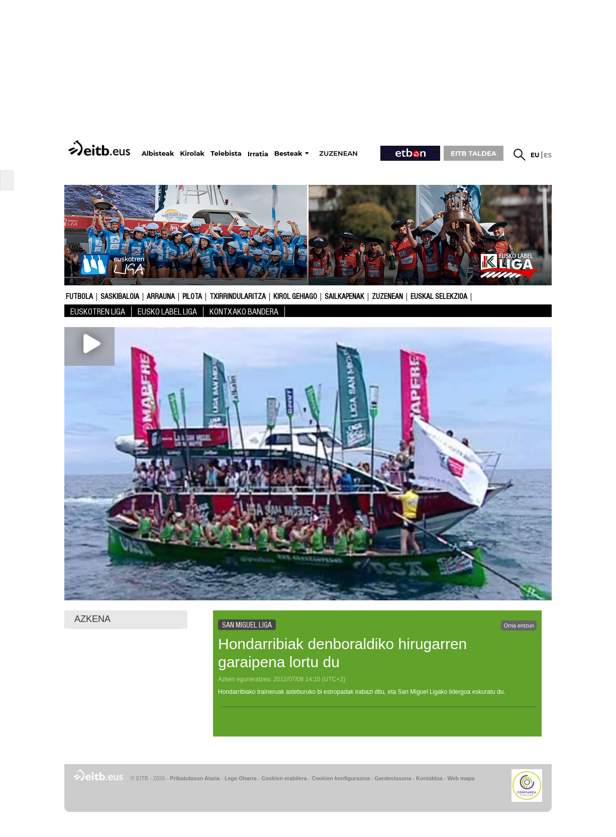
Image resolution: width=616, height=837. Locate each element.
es (548, 155)
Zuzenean (387, 297)
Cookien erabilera (284, 778)
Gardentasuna (393, 778)
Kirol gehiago (295, 297)
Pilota (192, 297)
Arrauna (161, 297)
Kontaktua (429, 778)
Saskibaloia (119, 297)
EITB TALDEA (473, 153)
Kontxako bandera (244, 311)
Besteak (288, 153)
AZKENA (92, 619)
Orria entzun (518, 625)
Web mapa (460, 778)
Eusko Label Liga (167, 311)
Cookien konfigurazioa (341, 778)
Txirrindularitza (238, 297)
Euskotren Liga (97, 311)
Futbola (79, 297)
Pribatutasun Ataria (195, 778)
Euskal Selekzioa (438, 297)
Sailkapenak (344, 297)
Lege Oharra (241, 778)
